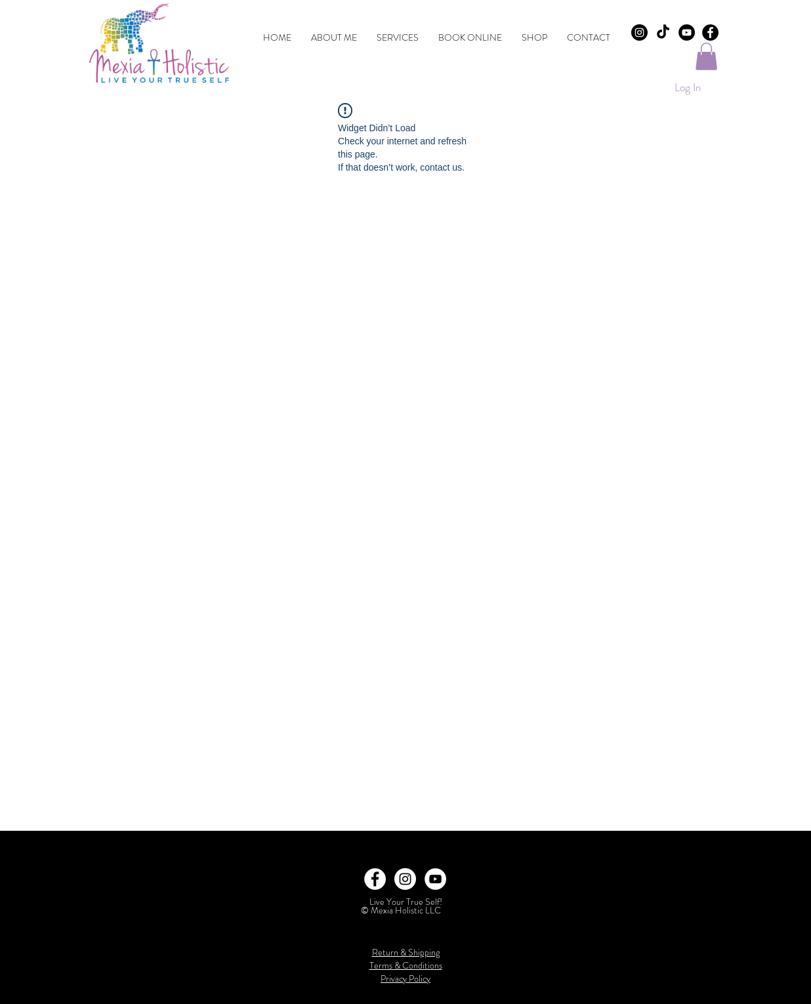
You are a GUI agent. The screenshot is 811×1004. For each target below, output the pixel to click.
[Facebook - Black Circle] (710, 32)
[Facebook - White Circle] (375, 879)
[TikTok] (663, 32)
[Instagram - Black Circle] (639, 32)
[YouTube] (686, 32)
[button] (706, 56)
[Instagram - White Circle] (405, 879)
